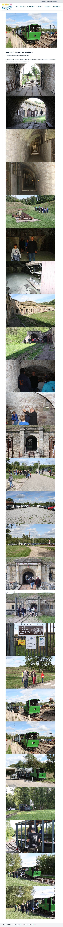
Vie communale (31, 6)
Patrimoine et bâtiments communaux (21, 55)
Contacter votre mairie (52, 1)
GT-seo (34, 924)
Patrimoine (48, 6)
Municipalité (40, 6)
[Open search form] (59, 1)
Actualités (22, 6)
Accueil (16, 6)
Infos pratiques (57, 6)
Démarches (43, 1)
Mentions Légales (23, 924)
